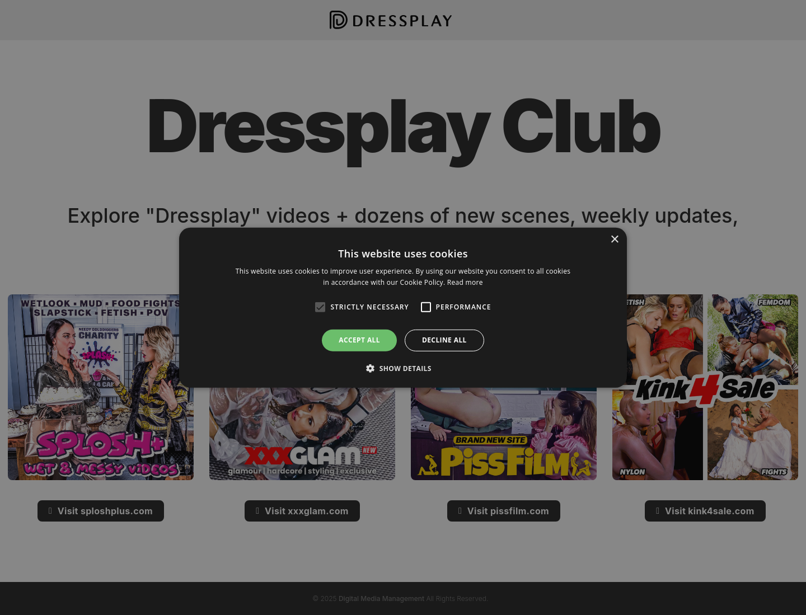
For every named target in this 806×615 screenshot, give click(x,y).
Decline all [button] (444, 340)
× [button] (614, 239)
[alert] (403, 307)
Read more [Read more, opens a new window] (465, 282)
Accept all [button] (359, 340)
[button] (403, 368)
